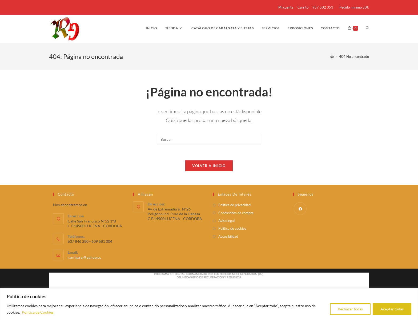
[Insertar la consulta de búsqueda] (209, 139)
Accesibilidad (228, 236)
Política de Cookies (38, 312)
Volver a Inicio (209, 166)
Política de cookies (232, 228)
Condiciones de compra (236, 213)
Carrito (303, 7)
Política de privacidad (234, 205)
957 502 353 (322, 7)
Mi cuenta (286, 7)
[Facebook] (300, 208)
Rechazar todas (350, 309)
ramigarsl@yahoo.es (84, 257)
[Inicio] (332, 56)
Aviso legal (226, 220)
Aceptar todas (392, 309)
